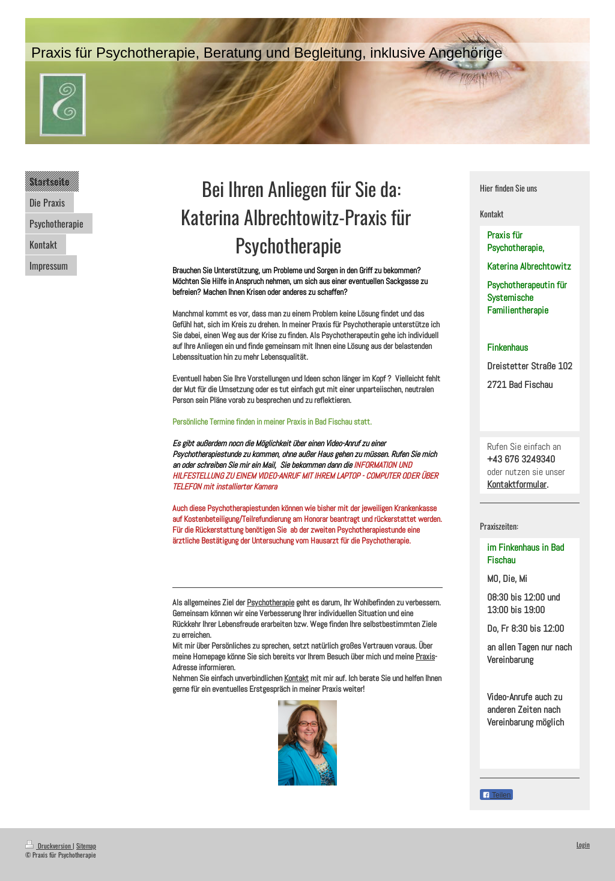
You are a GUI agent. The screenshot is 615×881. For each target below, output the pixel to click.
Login (583, 844)
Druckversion (49, 845)
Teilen (496, 795)
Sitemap (86, 845)
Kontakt (296, 678)
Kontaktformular (517, 484)
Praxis (425, 656)
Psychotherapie (270, 602)
